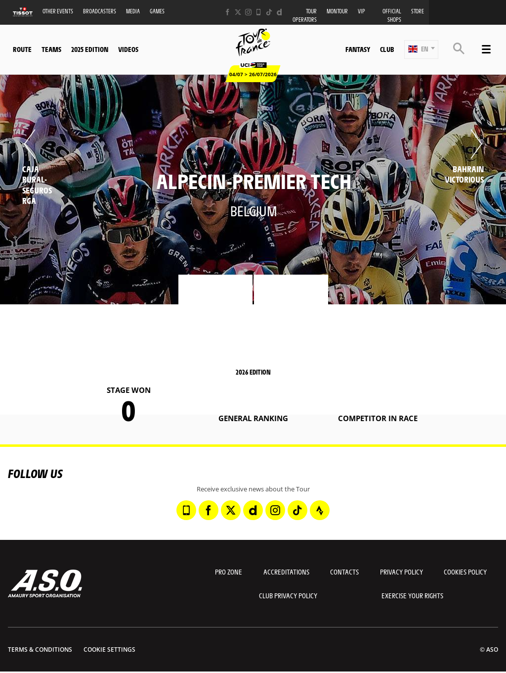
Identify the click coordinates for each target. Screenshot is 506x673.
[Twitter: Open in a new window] (238, 12)
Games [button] (157, 11)
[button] (421, 49)
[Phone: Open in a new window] (258, 12)
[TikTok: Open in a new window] (269, 12)
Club (387, 49)
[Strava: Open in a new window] (320, 510)
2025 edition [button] (89, 49)
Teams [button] (51, 49)
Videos (128, 49)
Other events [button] (57, 11)
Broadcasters (99, 11)
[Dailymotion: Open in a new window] (279, 12)
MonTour (337, 11)
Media (133, 11)
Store (417, 11)
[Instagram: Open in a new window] (248, 12)
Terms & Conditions (40, 649)
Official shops (391, 15)
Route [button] (22, 49)
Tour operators (305, 15)
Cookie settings (109, 649)
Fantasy (357, 49)
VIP (361, 11)
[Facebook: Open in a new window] (227, 12)
